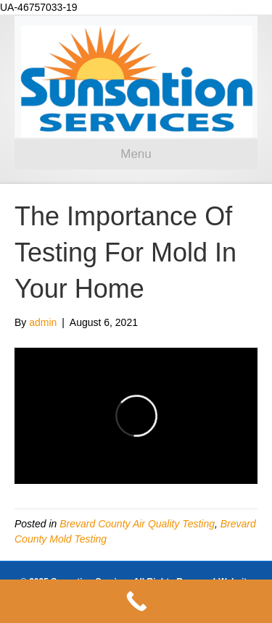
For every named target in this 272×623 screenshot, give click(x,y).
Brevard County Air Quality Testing (137, 524)
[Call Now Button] (136, 601)
